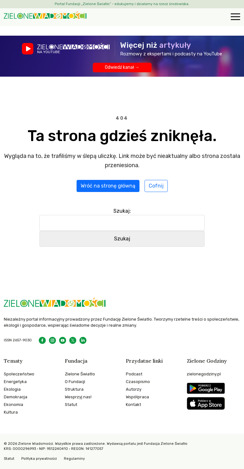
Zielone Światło (80, 374)
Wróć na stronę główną (108, 186)
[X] (72, 340)
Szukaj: (122, 211)
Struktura (74, 389)
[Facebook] (42, 340)
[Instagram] (52, 340)
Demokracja (15, 396)
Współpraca (137, 396)
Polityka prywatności (39, 459)
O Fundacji (75, 381)
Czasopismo (138, 381)
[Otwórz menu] (234, 17)
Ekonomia (13, 404)
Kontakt (133, 404)
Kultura (11, 412)
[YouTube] (62, 340)
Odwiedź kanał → (122, 67)
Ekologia (12, 389)
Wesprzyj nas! (78, 396)
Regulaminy (74, 459)
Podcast (134, 374)
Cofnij (156, 186)
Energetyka (15, 381)
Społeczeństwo (19, 374)
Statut (71, 404)
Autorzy (133, 389)
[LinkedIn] (82, 340)
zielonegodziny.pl (204, 374)
